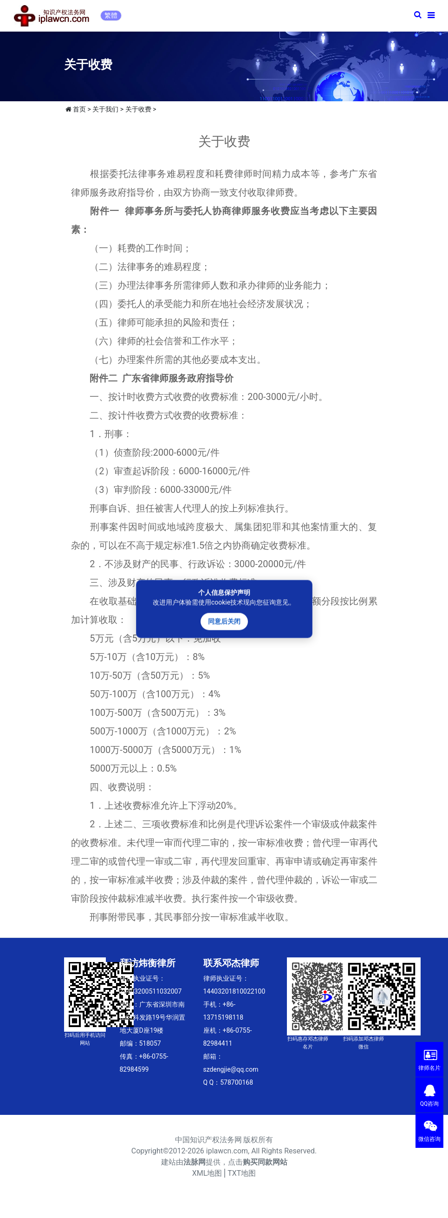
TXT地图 (241, 1173)
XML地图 (207, 1173)
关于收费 (138, 109)
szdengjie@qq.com (231, 1069)
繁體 (110, 15)
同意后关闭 (224, 621)
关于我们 (105, 109)
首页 (79, 109)
